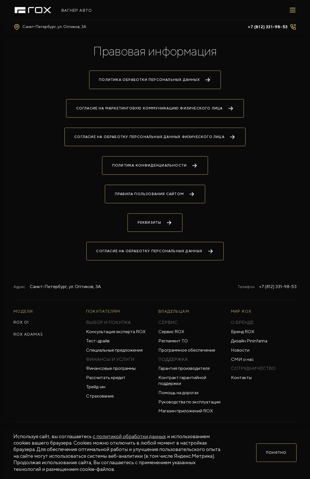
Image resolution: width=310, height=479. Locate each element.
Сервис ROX (171, 331)
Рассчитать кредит (106, 377)
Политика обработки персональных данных (155, 79)
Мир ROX (241, 311)
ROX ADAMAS (28, 334)
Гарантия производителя (184, 368)
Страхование (100, 396)
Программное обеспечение (186, 350)
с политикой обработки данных (129, 436)
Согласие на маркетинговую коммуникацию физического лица (155, 108)
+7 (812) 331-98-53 (278, 286)
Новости (240, 350)
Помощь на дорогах (178, 392)
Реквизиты (155, 222)
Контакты (241, 377)
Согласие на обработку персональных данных (155, 251)
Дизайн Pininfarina (249, 341)
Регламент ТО (173, 341)
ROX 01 (21, 322)
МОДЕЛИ (23, 311)
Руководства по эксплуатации (189, 402)
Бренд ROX (242, 331)
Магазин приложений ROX (185, 410)
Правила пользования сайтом (155, 194)
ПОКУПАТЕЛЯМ (103, 311)
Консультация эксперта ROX (115, 331)
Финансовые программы (111, 368)
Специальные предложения (114, 350)
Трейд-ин (95, 386)
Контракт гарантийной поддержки (182, 380)
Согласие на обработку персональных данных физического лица (155, 137)
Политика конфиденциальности (155, 165)
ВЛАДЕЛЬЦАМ (173, 311)
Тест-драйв (98, 341)
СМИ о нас (242, 359)
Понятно (276, 453)
